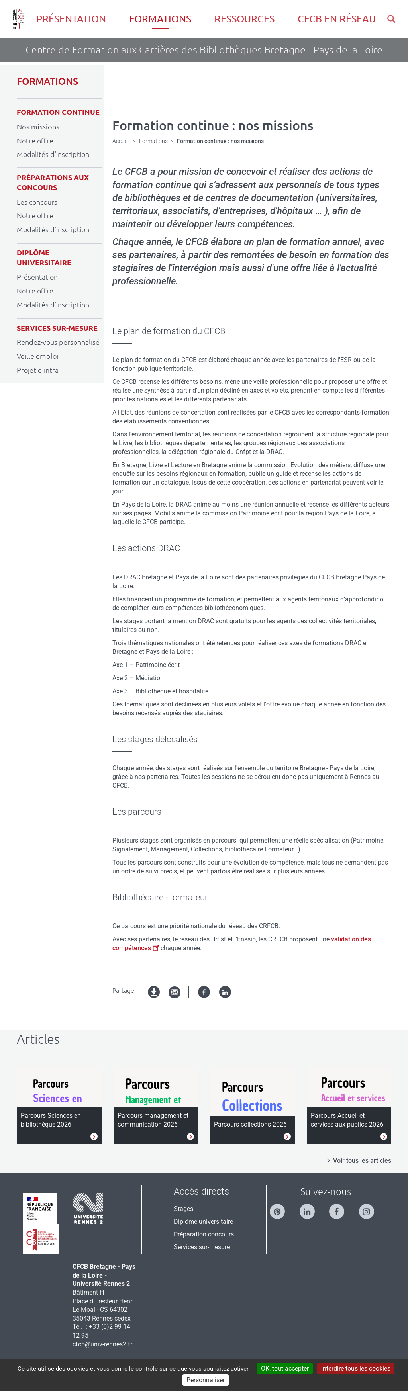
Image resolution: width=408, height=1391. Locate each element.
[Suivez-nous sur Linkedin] (311, 1208)
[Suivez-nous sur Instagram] (370, 1208)
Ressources (244, 18)
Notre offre (35, 141)
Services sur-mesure (202, 1247)
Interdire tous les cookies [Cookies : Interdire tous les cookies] (355, 1368)
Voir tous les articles (362, 1160)
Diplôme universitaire (203, 1221)
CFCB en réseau (337, 18)
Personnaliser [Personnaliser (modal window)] (205, 1380)
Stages (183, 1209)
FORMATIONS (47, 81)
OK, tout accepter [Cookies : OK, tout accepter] (285, 1368)
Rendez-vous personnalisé (58, 342)
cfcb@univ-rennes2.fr (102, 1344)
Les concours (37, 202)
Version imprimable (154, 998)
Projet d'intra (38, 370)
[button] (391, 19)
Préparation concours (204, 1234)
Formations (160, 18)
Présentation (71, 18)
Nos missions (38, 127)
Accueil (121, 141)
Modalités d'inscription (53, 154)
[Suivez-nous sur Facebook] (340, 1208)
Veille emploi (37, 356)
